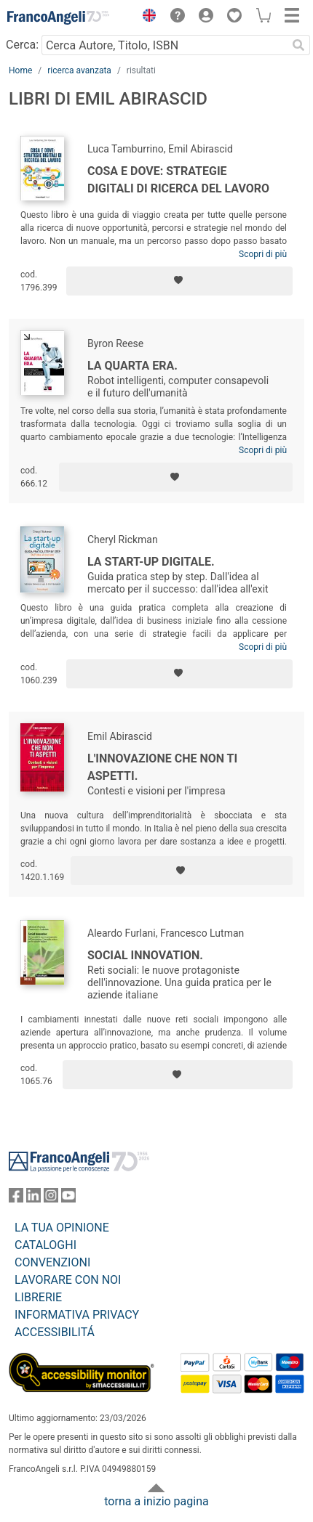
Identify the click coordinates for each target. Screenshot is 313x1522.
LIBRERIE (38, 1297)
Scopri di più (263, 254)
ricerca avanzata (79, 70)
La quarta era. (132, 366)
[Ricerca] (298, 45)
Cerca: (22, 45)
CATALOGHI (45, 1245)
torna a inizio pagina (156, 1501)
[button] (145, 17)
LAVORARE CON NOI (68, 1280)
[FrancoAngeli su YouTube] (68, 1198)
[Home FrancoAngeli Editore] (58, 17)
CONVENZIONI (52, 1262)
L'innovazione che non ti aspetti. (162, 767)
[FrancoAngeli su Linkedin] (33, 1198)
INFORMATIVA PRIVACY (77, 1315)
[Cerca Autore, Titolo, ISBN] (164, 45)
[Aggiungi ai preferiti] (179, 281)
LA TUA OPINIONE (62, 1227)
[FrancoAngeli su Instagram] (51, 1198)
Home (20, 70)
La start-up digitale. (151, 562)
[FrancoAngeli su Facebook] (16, 1198)
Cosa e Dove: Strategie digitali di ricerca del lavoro (178, 179)
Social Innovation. (145, 955)
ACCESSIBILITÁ (55, 1332)
